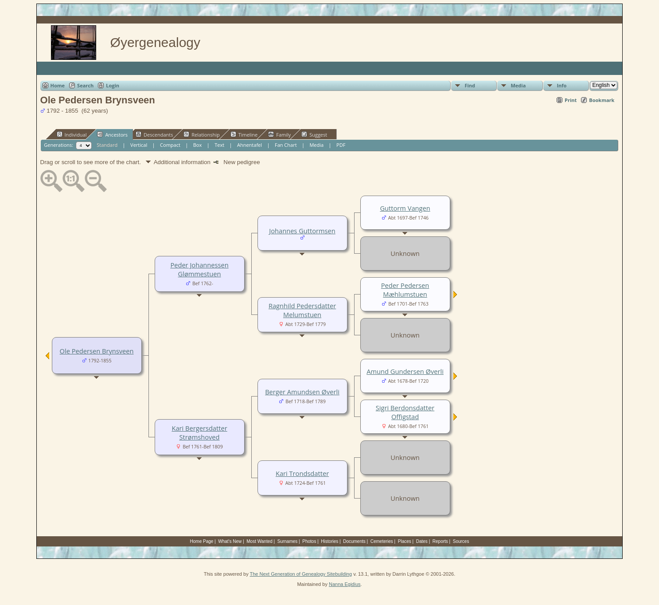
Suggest (314, 134)
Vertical (138, 144)
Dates (422, 541)
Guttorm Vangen (405, 208)
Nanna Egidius (345, 584)
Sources (461, 541)
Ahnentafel (249, 144)
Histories (329, 541)
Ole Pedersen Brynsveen (97, 350)
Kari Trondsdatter (302, 473)
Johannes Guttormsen (302, 230)
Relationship (201, 134)
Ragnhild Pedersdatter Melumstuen (302, 310)
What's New (230, 541)
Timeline (244, 134)
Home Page (202, 541)
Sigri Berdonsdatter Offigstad (405, 412)
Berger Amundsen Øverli (302, 391)
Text (219, 144)
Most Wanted (259, 541)
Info (561, 85)
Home (58, 85)
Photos (309, 541)
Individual (72, 134)
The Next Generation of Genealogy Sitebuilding (301, 574)
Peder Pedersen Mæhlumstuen (405, 290)
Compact (170, 144)
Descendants (154, 134)
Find (469, 85)
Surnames (287, 541)
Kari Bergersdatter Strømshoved (199, 432)
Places (404, 541)
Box (197, 144)
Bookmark (601, 100)
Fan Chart (286, 144)
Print (571, 100)
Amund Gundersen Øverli (405, 371)
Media (518, 85)
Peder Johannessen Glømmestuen (199, 269)
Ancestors (112, 134)
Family (279, 134)
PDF (340, 144)
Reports (440, 541)
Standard (107, 144)
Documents (354, 541)
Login (112, 85)
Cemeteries (381, 541)
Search (85, 85)
